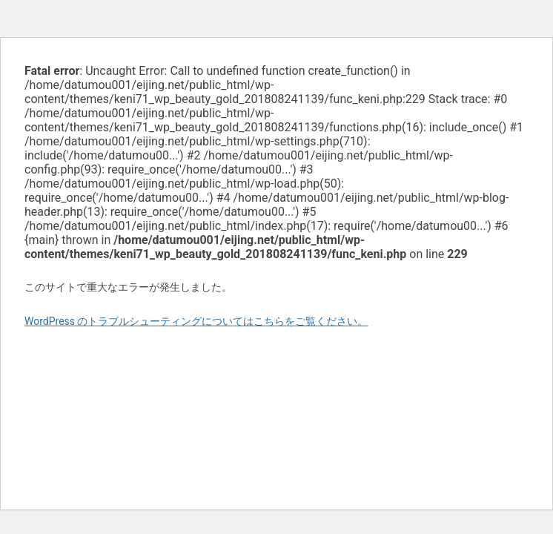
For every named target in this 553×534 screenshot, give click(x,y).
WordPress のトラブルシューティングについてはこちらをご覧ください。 (196, 321)
